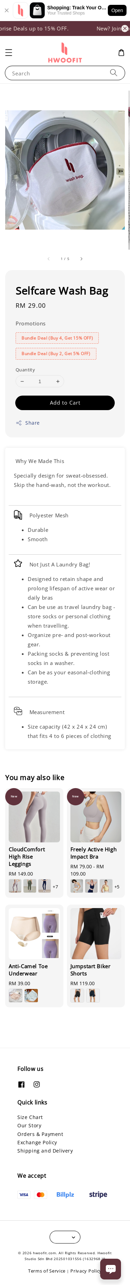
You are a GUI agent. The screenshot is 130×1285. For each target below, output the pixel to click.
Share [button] (28, 422)
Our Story (29, 1125)
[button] (8, 52)
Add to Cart (65, 402)
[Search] (114, 73)
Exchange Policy (37, 1142)
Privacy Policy (86, 1271)
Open (117, 10)
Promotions (31, 323)
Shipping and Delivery (45, 1150)
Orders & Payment (40, 1134)
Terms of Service (47, 1271)
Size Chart (30, 1117)
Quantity (25, 370)
